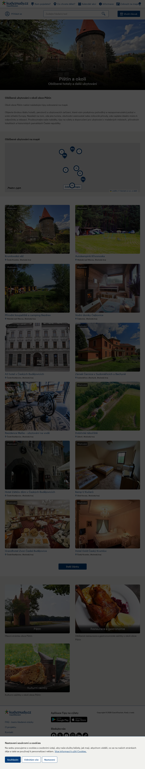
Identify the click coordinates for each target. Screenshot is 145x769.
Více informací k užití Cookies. (71, 751)
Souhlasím (12, 759)
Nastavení (49, 759)
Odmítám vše (31, 759)
